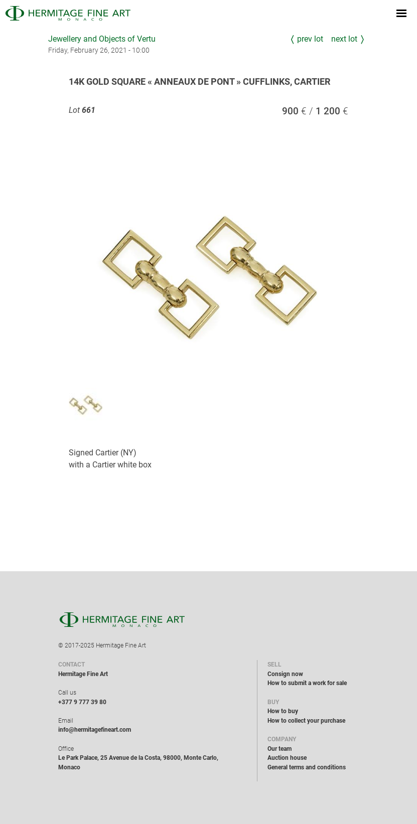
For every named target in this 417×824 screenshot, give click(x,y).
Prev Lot (310, 39)
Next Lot (344, 39)
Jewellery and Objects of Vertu (102, 39)
